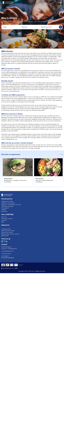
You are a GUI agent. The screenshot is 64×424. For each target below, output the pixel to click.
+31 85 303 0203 (6, 253)
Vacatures (4, 220)
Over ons (3, 217)
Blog (2, 222)
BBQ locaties (5, 235)
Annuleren (4, 211)
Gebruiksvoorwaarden (7, 206)
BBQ (42, 60)
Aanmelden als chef (7, 218)
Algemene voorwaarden (8, 203)
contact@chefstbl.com (7, 251)
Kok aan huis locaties (7, 232)
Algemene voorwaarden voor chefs (11, 204)
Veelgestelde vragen (7, 201)
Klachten (3, 209)
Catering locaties (6, 229)
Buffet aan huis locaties (8, 230)
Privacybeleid (5, 208)
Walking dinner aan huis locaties (10, 234)
